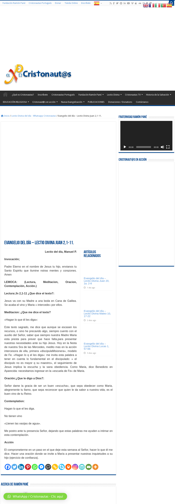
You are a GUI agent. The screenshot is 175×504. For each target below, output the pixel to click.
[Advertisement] (87, 35)
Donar (58, 3)
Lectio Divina (113, 94)
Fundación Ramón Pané (14, 3)
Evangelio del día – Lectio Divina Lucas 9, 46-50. (91, 461)
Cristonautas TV (133, 94)
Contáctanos (142, 102)
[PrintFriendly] (82, 409)
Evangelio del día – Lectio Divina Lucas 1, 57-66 (96, 288)
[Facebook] (8, 409)
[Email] (89, 409)
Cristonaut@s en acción (44, 102)
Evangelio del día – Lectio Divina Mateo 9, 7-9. (25, 461)
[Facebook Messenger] (41, 409)
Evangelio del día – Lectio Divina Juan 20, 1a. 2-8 (96, 223)
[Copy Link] (55, 409)
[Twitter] (14, 409)
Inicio (5, 115)
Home (5, 94)
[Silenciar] (162, 147)
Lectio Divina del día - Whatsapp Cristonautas (33, 115)
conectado (54, 472)
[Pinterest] (28, 409)
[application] (146, 135)
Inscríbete (85, 3)
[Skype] (62, 409)
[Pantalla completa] (168, 147)
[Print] (68, 409)
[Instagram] (75, 409)
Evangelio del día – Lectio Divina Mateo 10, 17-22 (97, 256)
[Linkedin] (21, 409)
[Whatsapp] (35, 409)
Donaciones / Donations (120, 102)
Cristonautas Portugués (40, 3)
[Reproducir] (125, 147)
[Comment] (48, 409)
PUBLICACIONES (96, 102)
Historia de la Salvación (157, 94)
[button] (35, 496)
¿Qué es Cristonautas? (23, 94)
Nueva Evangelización (71, 102)
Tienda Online (71, 3)
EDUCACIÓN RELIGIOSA (15, 102)
